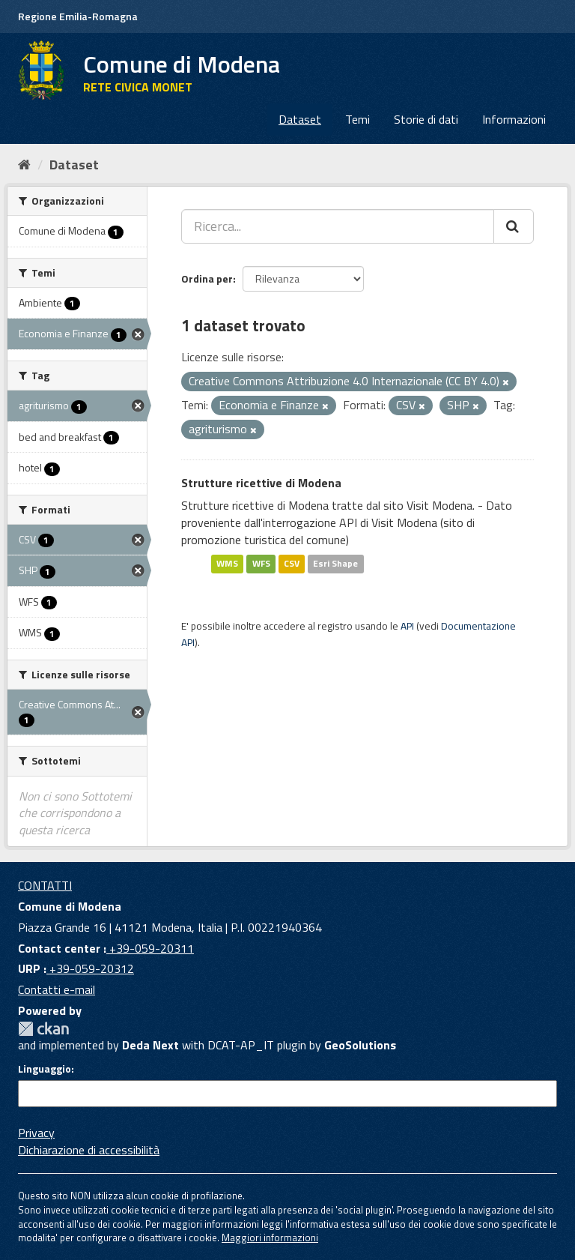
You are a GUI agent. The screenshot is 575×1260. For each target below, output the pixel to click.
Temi (357, 119)
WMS (227, 564)
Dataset (300, 119)
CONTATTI (45, 885)
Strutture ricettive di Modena (261, 483)
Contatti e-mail (56, 989)
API (407, 625)
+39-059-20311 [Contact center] (150, 948)
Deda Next (150, 1045)
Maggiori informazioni (270, 1237)
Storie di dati (426, 119)
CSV (291, 564)
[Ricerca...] (337, 226)
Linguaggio (44, 1068)
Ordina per (207, 278)
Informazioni (514, 119)
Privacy (36, 1133)
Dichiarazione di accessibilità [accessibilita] (88, 1150)
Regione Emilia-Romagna (78, 16)
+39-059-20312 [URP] (90, 968)
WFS (261, 564)
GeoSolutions (360, 1045)
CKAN (43, 1029)
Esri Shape (335, 564)
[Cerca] (513, 226)
